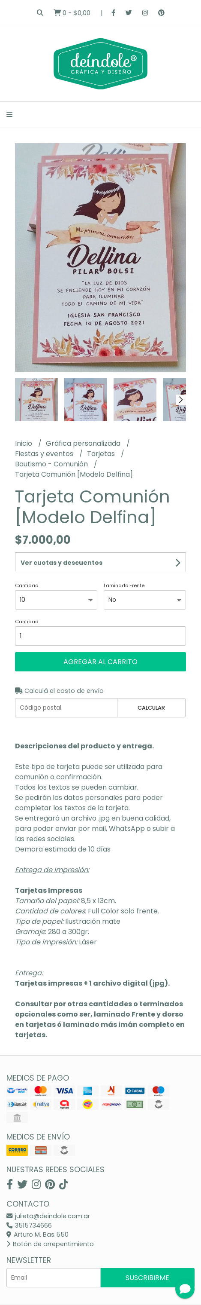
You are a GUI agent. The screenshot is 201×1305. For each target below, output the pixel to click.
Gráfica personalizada (84, 443)
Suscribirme (147, 1278)
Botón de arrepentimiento (50, 1244)
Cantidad (27, 585)
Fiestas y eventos (45, 454)
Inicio (24, 443)
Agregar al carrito (100, 662)
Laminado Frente (124, 585)
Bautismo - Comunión (52, 464)
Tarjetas (102, 454)
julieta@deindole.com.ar (48, 1216)
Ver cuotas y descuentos (61, 562)
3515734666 (29, 1225)
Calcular (151, 707)
